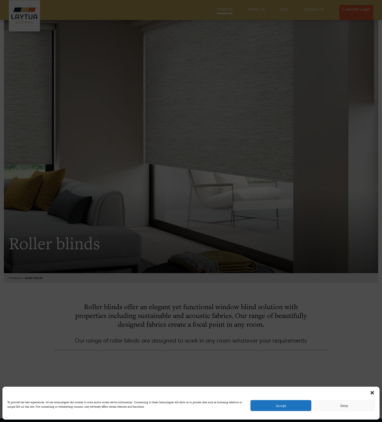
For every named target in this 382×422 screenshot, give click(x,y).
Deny (344, 405)
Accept (281, 405)
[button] (372, 392)
